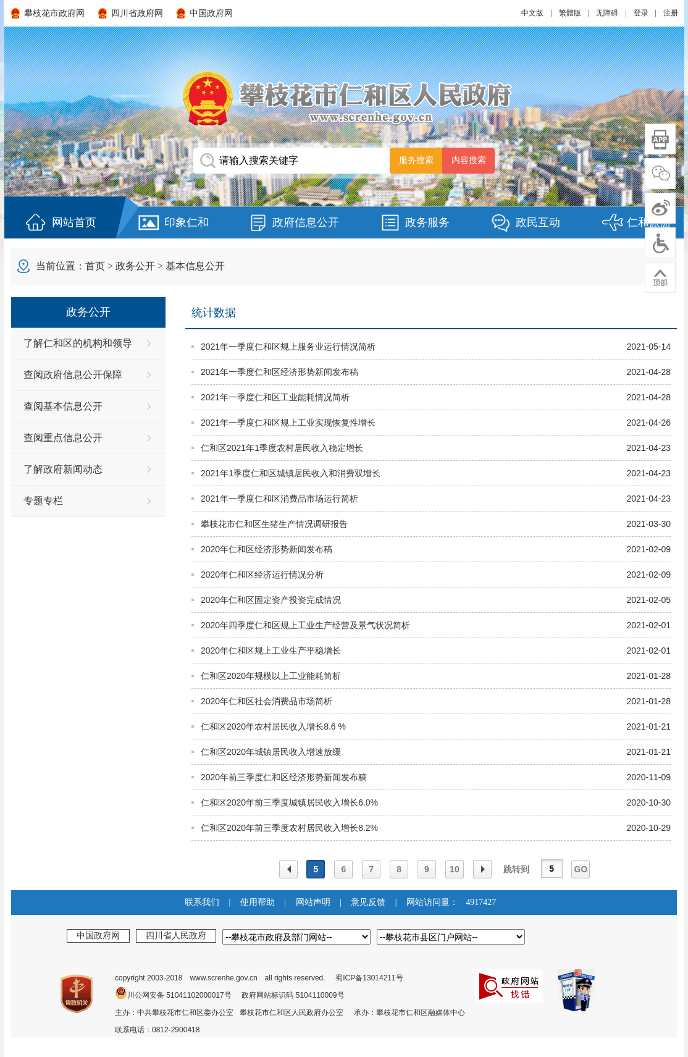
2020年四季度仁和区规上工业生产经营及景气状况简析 (305, 625)
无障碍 (607, 13)
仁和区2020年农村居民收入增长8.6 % (273, 726)
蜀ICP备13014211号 (369, 978)
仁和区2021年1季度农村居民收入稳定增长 (282, 448)
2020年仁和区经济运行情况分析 (262, 574)
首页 (95, 266)
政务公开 (135, 266)
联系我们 (202, 902)
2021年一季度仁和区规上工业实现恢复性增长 (288, 422)
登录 (641, 13)
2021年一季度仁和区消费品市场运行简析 (279, 498)
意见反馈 (368, 902)
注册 (670, 13)
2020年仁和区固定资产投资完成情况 (271, 600)
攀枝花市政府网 (54, 13)
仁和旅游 (649, 222)
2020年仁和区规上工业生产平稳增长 (271, 650)
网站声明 (313, 902)
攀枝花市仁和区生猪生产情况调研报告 (274, 524)
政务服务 (427, 222)
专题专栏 (43, 500)
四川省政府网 (137, 13)
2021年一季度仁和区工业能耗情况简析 (275, 397)
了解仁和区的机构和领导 (77, 343)
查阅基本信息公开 (63, 406)
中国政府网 (211, 13)
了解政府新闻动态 (63, 469)
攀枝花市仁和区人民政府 (344, 98)
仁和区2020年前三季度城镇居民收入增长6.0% (289, 802)
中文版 (532, 13)
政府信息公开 (305, 222)
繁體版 (570, 13)
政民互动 (538, 222)
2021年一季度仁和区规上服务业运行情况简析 (288, 347)
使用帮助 (257, 902)
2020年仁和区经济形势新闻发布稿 (266, 549)
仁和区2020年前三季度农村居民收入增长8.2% (289, 828)
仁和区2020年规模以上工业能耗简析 (271, 676)
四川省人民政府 (176, 935)
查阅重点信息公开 (63, 437)
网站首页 (74, 222)
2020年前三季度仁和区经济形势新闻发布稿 (284, 777)
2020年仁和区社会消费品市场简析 (266, 701)
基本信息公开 (195, 266)
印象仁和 (186, 222)
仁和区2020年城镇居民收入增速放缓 (271, 752)
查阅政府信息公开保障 (72, 374)
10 (454, 869)
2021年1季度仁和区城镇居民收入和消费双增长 (290, 473)
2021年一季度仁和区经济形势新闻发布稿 (279, 372)
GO (581, 869)
